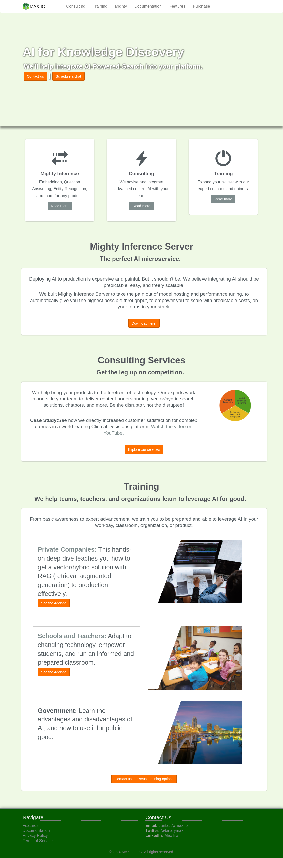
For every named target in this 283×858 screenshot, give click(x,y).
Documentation (148, 6)
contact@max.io (173, 825)
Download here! (144, 323)
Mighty (121, 6)
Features (177, 6)
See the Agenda (53, 603)
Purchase (201, 6)
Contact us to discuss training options (144, 779)
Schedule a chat (68, 76)
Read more (59, 206)
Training (100, 6)
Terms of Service (38, 841)
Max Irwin (173, 835)
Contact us (35, 76)
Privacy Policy (35, 835)
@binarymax (172, 830)
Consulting (75, 6)
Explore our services (144, 449)
